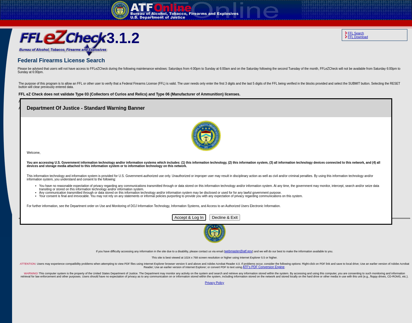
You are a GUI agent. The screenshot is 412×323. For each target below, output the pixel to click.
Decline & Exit (225, 217)
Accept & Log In (189, 217)
